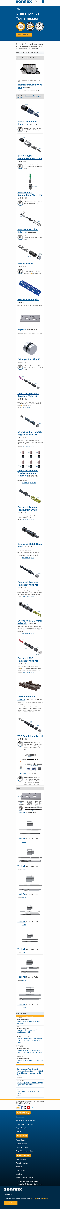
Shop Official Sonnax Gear (24, 1151)
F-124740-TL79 (26, 446)
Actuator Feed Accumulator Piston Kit (29, 193)
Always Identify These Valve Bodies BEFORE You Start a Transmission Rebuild (29, 1041)
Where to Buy (23, 1113)
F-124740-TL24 (26, 672)
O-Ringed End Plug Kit (29, 359)
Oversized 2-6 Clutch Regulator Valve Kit (28, 394)
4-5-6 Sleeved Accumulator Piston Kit (29, 157)
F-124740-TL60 (26, 596)
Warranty (19, 1166)
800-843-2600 (19, 1104)
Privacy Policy (20, 1170)
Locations (19, 1174)
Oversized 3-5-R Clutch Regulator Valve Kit (29, 433)
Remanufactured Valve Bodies (26, 1120)
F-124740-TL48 (26, 519)
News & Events (21, 1159)
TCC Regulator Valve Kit (30, 736)
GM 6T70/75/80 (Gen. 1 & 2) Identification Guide (26, 1031)
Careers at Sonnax (22, 1147)
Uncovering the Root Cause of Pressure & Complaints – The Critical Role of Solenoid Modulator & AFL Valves (30, 1072)
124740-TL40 (25, 483)
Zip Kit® (21, 773)
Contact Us (18, 1105)
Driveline (18, 1131)
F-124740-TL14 (26, 633)
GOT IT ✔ (10, 1203)
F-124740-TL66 (26, 407)
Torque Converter (21, 1128)
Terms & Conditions (22, 1163)
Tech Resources (23, 35)
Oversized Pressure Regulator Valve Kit (27, 583)
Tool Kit (21, 812)
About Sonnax (23, 1155)
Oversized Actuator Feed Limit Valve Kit (27, 508)
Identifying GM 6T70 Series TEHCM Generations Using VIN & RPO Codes (29, 1051)
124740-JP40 (33, 483)
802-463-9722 (27, 1104)
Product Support (21, 1140)
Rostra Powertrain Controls (24, 1177)
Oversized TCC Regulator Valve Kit (27, 659)
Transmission (20, 1117)
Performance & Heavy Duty (25, 1124)
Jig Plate (22, 329)
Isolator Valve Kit (26, 263)
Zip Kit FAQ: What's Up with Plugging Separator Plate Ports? (30, 1084)
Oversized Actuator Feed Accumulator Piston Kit (27, 473)
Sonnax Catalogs (21, 1143)
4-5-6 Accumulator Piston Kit (27, 123)
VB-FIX (32, 446)
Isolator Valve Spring (28, 299)
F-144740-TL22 (26, 558)
